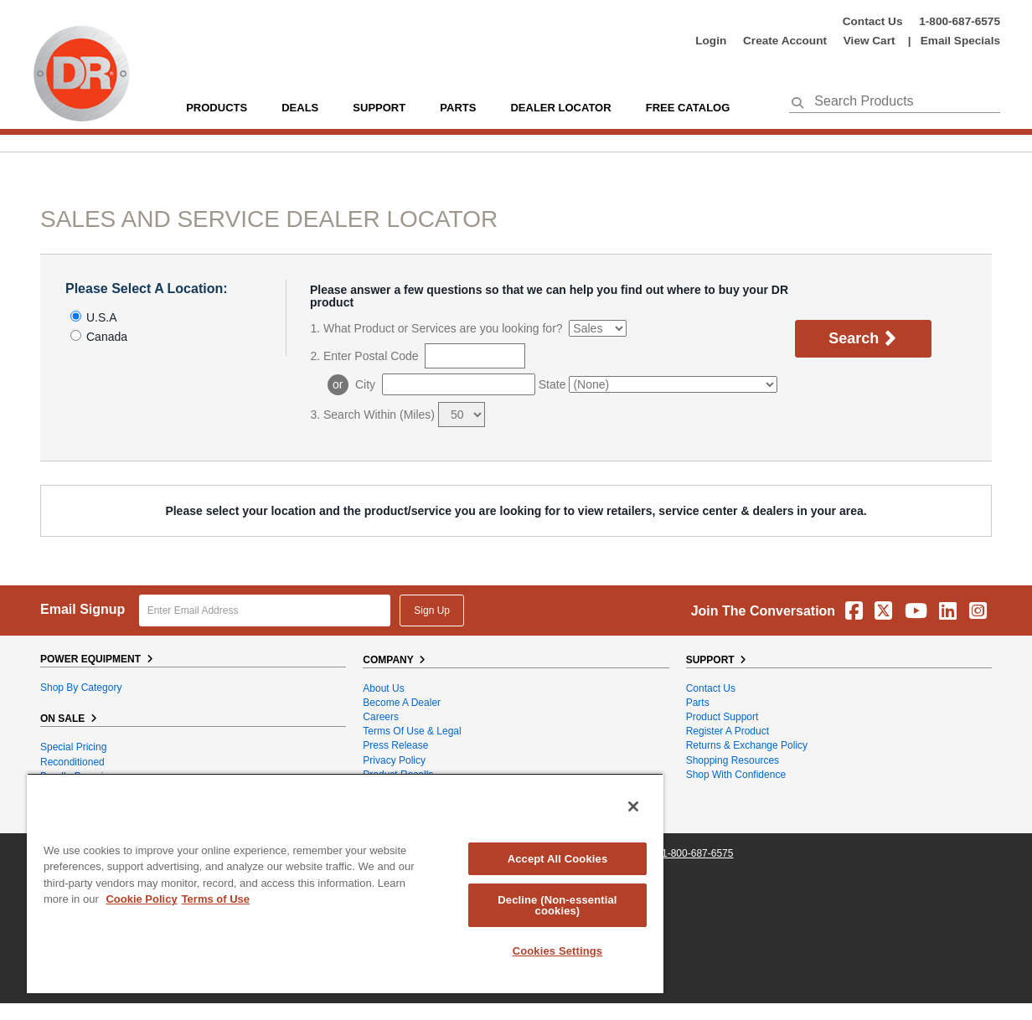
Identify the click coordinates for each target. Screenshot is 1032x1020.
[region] (345, 883)
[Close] (633, 806)
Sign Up (432, 610)
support (379, 107)
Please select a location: (146, 288)
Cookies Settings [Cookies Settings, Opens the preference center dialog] (558, 951)
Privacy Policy (394, 760)
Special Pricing (73, 747)
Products (216, 107)
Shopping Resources (732, 760)
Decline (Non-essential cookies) (557, 905)
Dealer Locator (560, 107)
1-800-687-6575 (959, 21)
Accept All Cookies (558, 859)
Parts (698, 702)
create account (785, 40)
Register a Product (727, 731)
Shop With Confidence (736, 774)
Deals (299, 107)
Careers (381, 717)
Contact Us (873, 21)
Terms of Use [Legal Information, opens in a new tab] (216, 899)
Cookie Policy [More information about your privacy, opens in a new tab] (141, 899)
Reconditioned (72, 762)
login (710, 40)
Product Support (722, 717)
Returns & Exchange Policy (747, 745)
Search (863, 339)
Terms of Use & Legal (412, 731)
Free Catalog (688, 107)
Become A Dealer (402, 702)
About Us (383, 688)
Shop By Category (80, 687)
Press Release (395, 745)
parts (458, 107)
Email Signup (82, 609)
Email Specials (960, 40)
